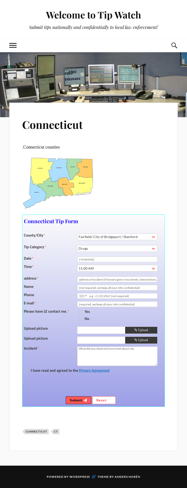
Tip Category (35, 247)
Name (29, 287)
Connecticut (52, 124)
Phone (29, 295)
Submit (78, 400)
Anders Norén (127, 477)
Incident (31, 348)
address (31, 278)
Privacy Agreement (94, 370)
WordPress (79, 477)
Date (28, 258)
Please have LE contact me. (46, 311)
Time (29, 267)
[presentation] (121, 385)
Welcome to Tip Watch (93, 15)
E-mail (30, 303)
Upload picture (36, 328)
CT (56, 431)
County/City (34, 235)
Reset (104, 400)
